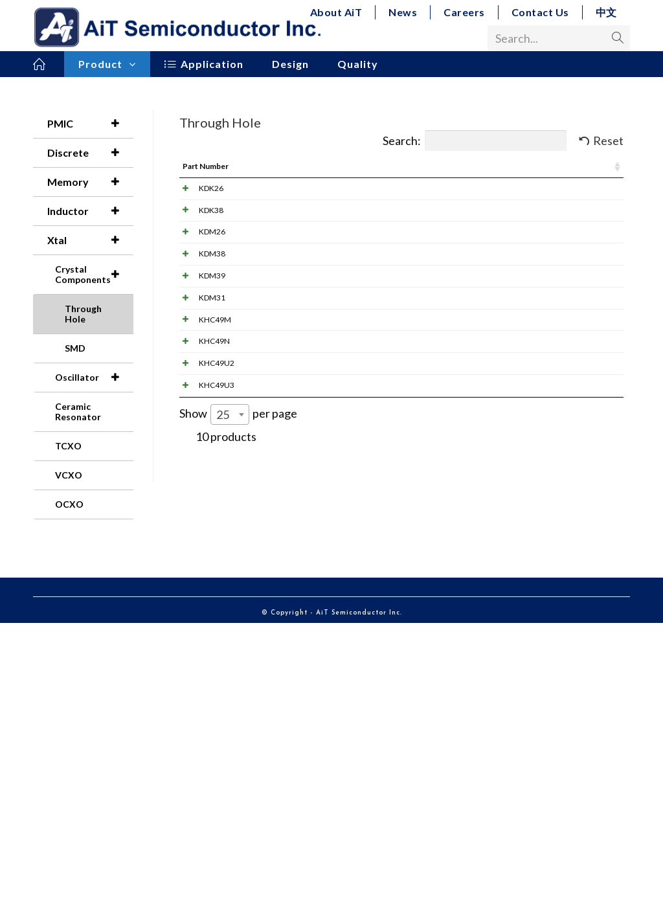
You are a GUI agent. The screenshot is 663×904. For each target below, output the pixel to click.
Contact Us (540, 12)
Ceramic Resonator (78, 411)
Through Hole (83, 313)
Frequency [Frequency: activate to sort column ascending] (453, 166)
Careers (464, 12)
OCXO (69, 504)
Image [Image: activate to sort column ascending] (289, 166)
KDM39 (199, 413)
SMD (75, 348)
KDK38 (198, 244)
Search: (475, 140)
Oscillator (94, 377)
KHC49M (202, 526)
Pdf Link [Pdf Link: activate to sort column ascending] (354, 166)
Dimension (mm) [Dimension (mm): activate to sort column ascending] (575, 166)
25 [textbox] (222, 759)
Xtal (90, 240)
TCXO (68, 445)
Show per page (238, 759)
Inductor (90, 211)
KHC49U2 (203, 639)
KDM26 (199, 301)
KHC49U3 (203, 695)
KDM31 (199, 470)
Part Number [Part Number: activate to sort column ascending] (206, 166)
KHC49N (201, 582)
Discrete (90, 153)
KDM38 (199, 357)
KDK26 (198, 188)
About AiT (336, 12)
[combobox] (229, 759)
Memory (90, 182)
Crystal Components (94, 274)
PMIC (90, 123)
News (402, 12)
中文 (606, 12)
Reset (608, 140)
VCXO (68, 474)
